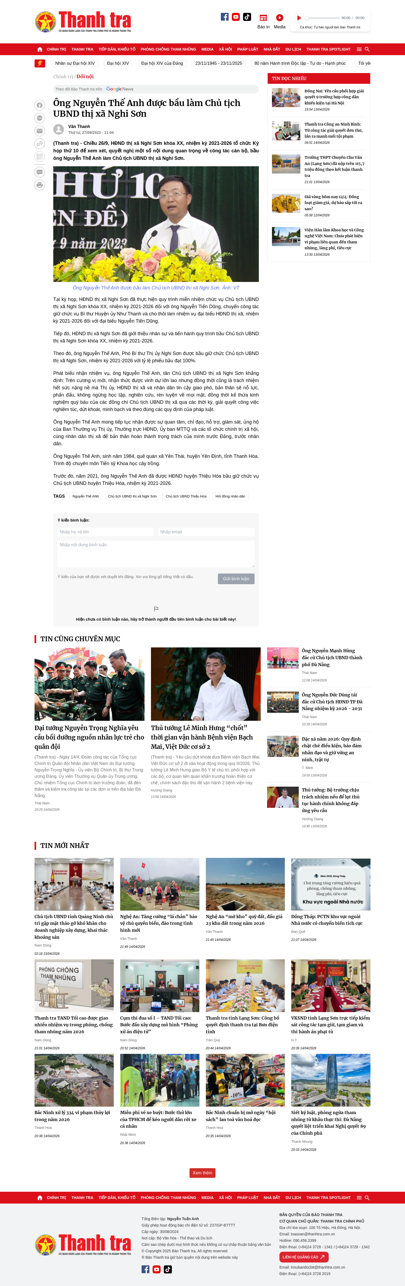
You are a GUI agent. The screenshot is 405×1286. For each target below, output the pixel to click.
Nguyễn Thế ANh (86, 496)
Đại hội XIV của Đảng (166, 63)
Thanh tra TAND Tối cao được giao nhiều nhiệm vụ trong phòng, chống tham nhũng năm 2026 (74, 1024)
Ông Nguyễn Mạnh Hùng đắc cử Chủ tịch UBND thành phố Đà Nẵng (332, 657)
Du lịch (293, 49)
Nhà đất (272, 49)
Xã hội (225, 49)
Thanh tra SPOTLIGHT (328, 49)
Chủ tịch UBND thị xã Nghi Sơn (132, 496)
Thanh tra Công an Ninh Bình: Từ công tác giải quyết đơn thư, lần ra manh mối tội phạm (334, 130)
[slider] (322, 18)
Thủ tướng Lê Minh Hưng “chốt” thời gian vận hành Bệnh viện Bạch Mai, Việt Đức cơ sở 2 (202, 737)
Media (208, 49)
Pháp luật (247, 49)
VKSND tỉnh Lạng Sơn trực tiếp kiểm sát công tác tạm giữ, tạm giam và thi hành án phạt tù (330, 1024)
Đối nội (85, 76)
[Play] (299, 17)
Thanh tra (82, 49)
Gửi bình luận (236, 578)
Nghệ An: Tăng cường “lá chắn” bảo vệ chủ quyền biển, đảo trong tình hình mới (158, 923)
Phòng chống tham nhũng (168, 49)
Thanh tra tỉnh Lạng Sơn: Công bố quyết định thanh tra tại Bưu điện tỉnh (242, 1024)
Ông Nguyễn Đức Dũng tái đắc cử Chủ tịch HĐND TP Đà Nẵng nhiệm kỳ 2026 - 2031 (332, 701)
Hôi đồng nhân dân (230, 496)
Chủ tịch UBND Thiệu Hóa (186, 496)
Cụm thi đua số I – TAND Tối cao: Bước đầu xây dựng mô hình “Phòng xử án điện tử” (159, 1024)
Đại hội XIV (122, 63)
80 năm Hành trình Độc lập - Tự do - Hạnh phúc (304, 63)
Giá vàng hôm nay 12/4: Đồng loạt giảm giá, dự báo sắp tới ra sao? (333, 202)
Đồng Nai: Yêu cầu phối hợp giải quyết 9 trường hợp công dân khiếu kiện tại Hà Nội (334, 97)
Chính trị (56, 49)
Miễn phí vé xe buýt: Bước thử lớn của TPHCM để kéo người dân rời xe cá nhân (158, 1119)
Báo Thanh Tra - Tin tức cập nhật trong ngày (83, 22)
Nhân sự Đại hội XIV (79, 63)
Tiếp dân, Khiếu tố (117, 49)
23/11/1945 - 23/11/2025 (223, 63)
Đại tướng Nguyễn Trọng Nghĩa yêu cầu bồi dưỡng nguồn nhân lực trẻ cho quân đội (89, 737)
